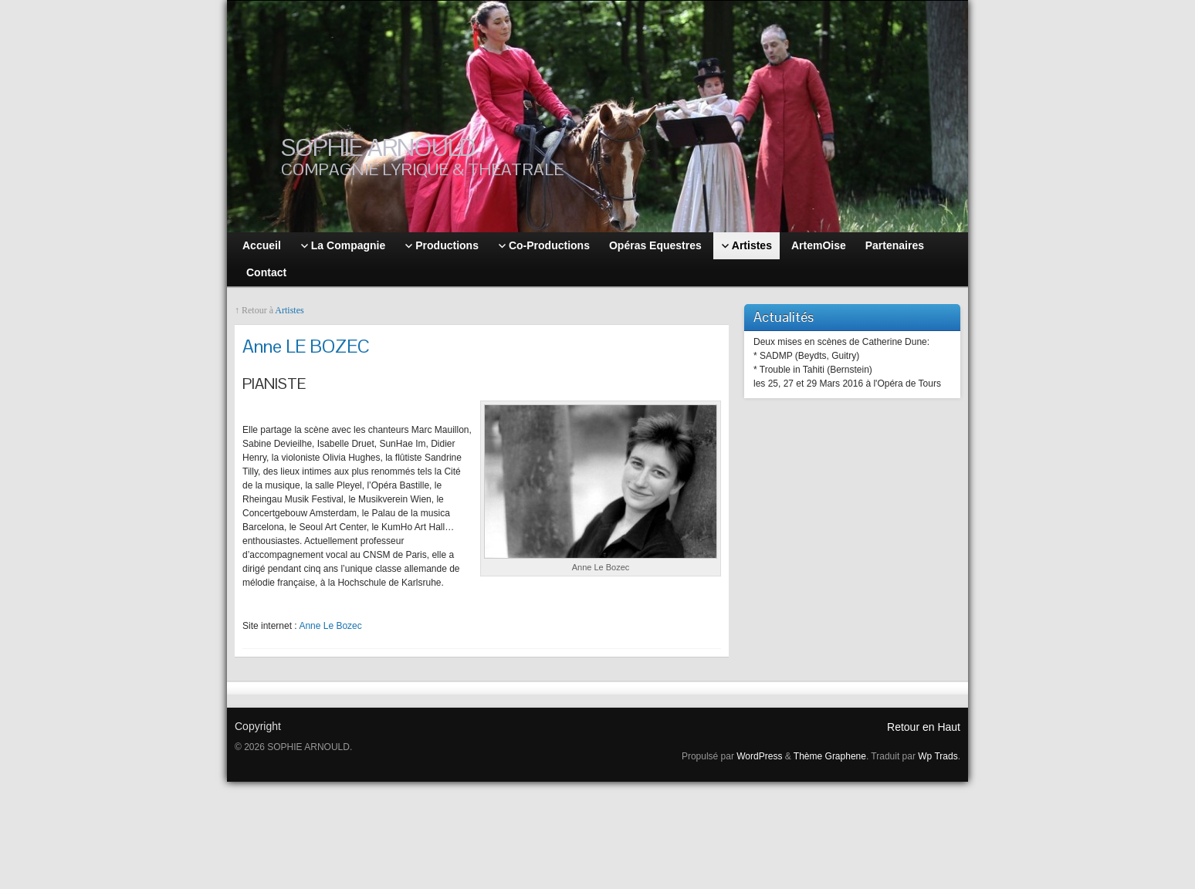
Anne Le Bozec (330, 625)
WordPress (759, 756)
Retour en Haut (923, 727)
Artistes (289, 310)
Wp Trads (937, 756)
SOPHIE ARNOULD (378, 147)
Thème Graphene (830, 756)
